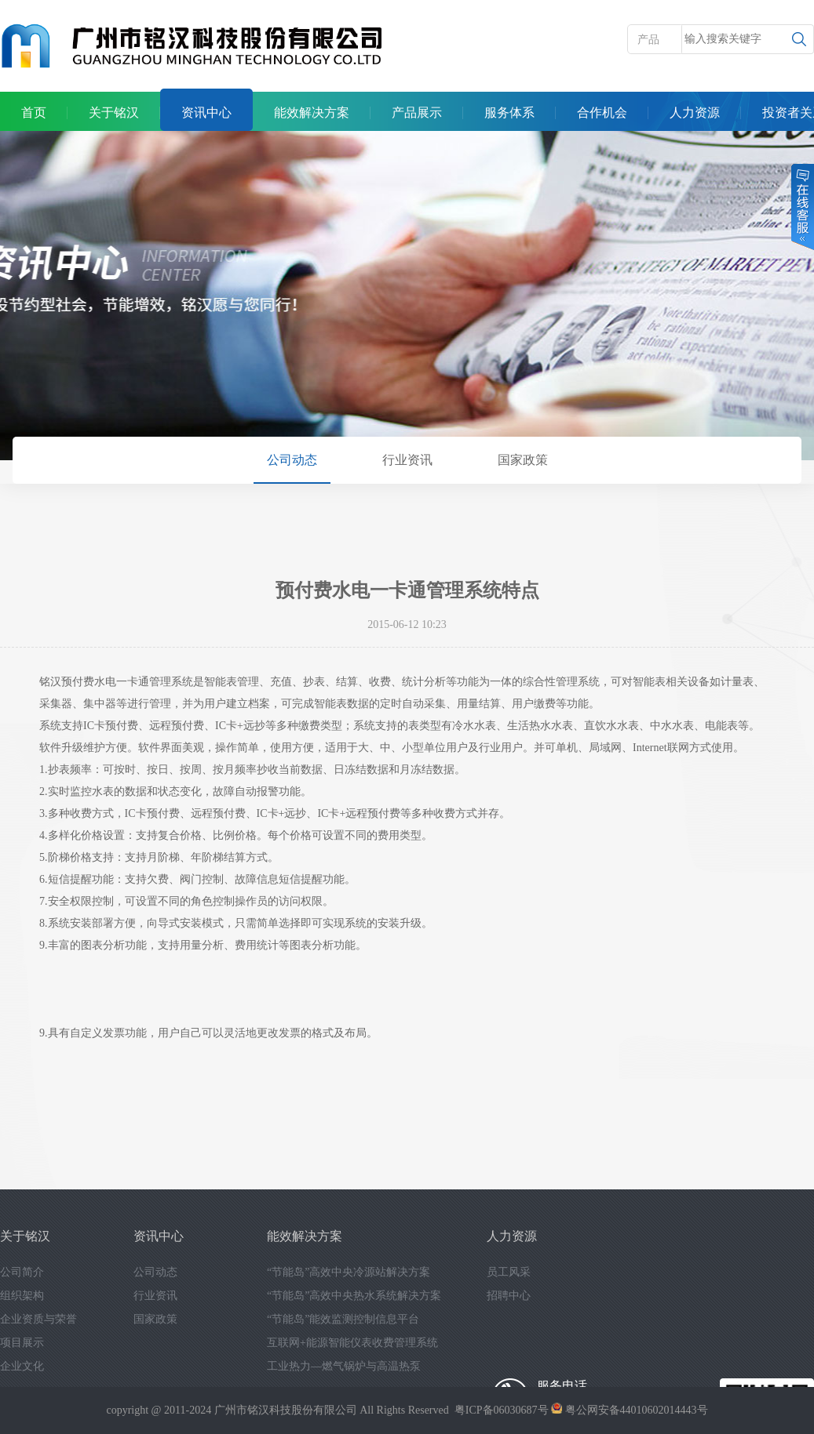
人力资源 (695, 112)
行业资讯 (407, 460)
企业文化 (22, 1366)
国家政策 (523, 460)
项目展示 (22, 1343)
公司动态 (292, 460)
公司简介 (22, 1272)
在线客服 (801, 207)
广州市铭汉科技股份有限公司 (285, 1410)
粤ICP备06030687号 (501, 1410)
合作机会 (602, 112)
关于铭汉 (114, 112)
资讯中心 (206, 112)
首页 (33, 112)
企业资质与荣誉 (38, 1319)
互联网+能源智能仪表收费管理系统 (352, 1343)
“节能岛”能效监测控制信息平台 (343, 1319)
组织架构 (22, 1295)
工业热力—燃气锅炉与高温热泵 (344, 1366)
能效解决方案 (311, 112)
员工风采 (509, 1272)
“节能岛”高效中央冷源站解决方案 (348, 1272)
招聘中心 (509, 1295)
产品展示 (417, 112)
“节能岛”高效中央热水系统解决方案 (354, 1295)
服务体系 (509, 112)
